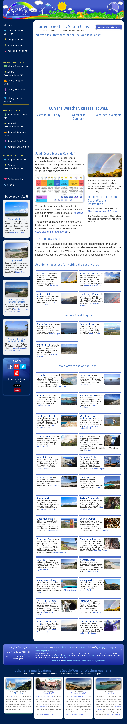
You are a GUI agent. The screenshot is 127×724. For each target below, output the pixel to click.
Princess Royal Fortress (47, 601)
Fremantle (43, 707)
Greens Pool (85, 375)
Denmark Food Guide (16, 141)
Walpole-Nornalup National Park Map (16, 349)
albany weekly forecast (48, 145)
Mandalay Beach (87, 560)
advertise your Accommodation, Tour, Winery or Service (84, 661)
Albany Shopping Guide (14, 82)
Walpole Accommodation (13, 167)
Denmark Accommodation (13, 125)
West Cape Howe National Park (88, 417)
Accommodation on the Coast (108, 27)
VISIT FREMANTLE (46, 714)
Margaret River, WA (78, 693)
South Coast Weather (90, 294)
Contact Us (56, 661)
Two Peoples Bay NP (46, 416)
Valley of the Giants (89, 621)
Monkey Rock (86, 580)
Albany (11, 696)
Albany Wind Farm (16, 233)
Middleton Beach (44, 477)
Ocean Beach (43, 375)
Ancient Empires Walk (90, 498)
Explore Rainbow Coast (13, 32)
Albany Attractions (16, 66)
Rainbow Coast (104, 647)
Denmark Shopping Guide (15, 134)
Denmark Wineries (89, 518)
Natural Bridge (43, 457)
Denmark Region (88, 324)
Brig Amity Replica (88, 457)
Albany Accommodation (13, 73)
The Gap (84, 436)
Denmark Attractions (15, 116)
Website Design (40, 647)
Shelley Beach (43, 436)
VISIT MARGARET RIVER (74, 714)
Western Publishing (18, 654)
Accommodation (13, 45)
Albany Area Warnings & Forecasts (103, 211)
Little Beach (85, 477)
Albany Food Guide (14, 91)
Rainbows (78, 213)
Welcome (8, 25)
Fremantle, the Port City (44, 696)
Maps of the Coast (16, 51)
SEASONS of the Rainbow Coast (52, 231)
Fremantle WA (48, 693)
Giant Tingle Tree (88, 539)
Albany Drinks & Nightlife (13, 100)
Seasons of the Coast (89, 273)
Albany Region (43, 324)
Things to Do (13, 39)
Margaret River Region (76, 696)
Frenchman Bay (44, 539)
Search (9, 185)
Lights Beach (20, 272)
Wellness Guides (13, 179)
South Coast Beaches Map (46, 295)
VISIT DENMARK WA (114, 714)
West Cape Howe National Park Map (16, 310)
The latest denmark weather (78, 148)
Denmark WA (81, 647)
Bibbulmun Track (45, 518)
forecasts (78, 101)
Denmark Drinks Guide (16, 147)
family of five (67, 647)
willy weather (108, 145)
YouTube (66, 657)
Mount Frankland (88, 395)
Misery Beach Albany (46, 580)
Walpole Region (15, 159)
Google (93, 656)
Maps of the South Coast (62, 656)
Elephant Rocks (44, 395)
